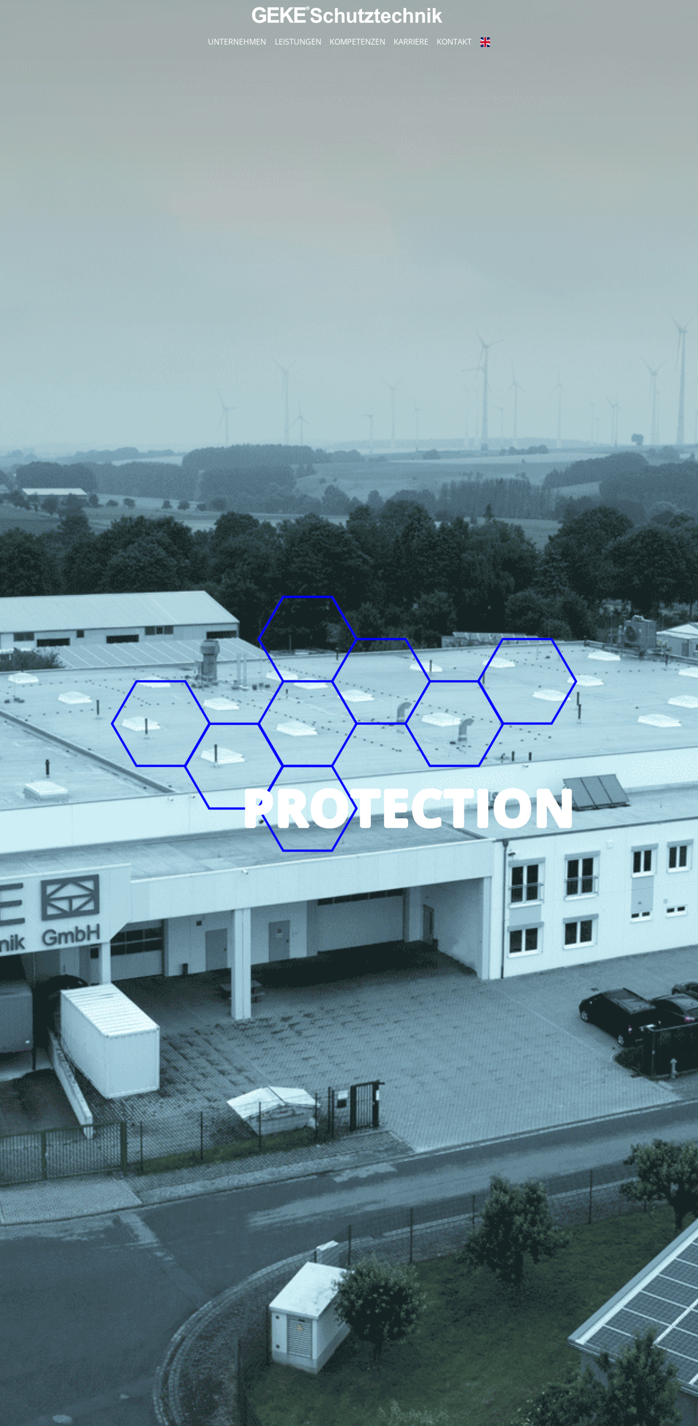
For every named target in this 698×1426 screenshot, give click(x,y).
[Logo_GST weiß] (349, 10)
